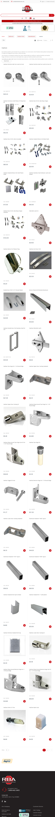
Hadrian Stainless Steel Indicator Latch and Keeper (39, 173)
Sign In (43, 1)
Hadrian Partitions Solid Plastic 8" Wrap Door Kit (15, 101)
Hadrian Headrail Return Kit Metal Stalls (39, 139)
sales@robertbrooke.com (18, 1)
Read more (6, 61)
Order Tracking (36, 810)
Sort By (40, 40)
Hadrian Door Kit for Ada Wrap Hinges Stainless (13, 211)
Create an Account (50, 1)
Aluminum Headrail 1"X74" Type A (12, 556)
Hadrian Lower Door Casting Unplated (13, 518)
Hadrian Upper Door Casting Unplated (38, 366)
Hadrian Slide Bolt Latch (35, 328)
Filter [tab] (4, 40)
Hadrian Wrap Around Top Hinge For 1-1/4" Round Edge (39, 405)
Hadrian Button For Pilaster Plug (11, 249)
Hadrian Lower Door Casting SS (37, 632)
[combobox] (25, 15)
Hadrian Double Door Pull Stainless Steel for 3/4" (14, 328)
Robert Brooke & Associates (6, 810)
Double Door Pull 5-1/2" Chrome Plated (13, 290)
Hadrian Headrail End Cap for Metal (12, 594)
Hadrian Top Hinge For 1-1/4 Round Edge (13, 366)
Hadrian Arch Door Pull (35, 249)
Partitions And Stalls (6, 814)
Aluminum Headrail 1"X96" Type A (37, 556)
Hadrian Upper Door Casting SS (11, 404)
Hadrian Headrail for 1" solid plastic (38, 594)
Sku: (4, 91)
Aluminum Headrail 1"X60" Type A (37, 518)
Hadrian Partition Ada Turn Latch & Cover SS (40, 64)
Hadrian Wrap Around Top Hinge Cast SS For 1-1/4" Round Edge (14, 443)
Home (3, 36)
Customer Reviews (37, 812)
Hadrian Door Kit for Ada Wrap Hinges (38, 101)
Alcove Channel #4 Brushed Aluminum (38, 290)
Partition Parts (21, 36)
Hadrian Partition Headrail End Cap (12, 632)
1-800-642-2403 (6, 1)
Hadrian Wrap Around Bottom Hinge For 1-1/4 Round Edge (14, 670)
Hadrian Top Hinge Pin (34, 442)
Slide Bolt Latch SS (33, 211)
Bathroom (11, 36)
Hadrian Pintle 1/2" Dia (9, 707)
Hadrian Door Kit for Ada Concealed (12, 139)
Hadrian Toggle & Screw (9, 480)
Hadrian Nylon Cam (34, 707)
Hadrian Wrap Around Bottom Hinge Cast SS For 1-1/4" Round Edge (40, 670)
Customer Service (37, 815)
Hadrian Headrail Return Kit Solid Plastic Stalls (13, 173)
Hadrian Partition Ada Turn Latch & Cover (14, 64)
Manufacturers (31, 36)
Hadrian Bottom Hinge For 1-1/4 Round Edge (40, 480)
